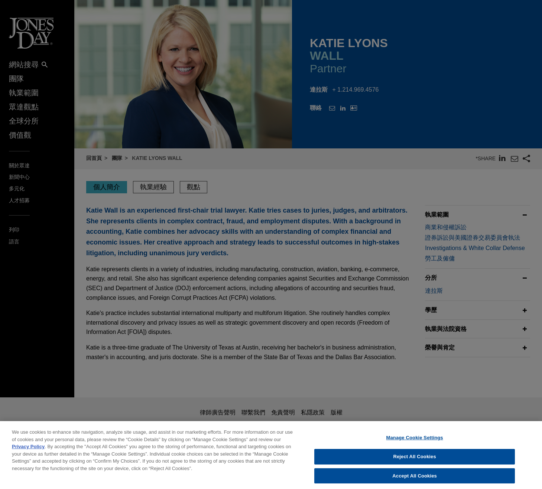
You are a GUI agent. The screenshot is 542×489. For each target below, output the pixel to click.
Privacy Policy (28, 451)
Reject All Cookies (414, 461)
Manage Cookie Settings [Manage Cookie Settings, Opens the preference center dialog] (414, 442)
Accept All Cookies (414, 480)
